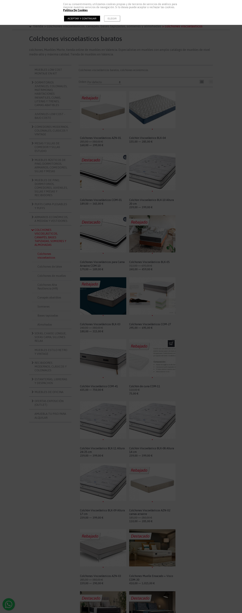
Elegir (112, 18)
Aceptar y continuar (82, 18)
